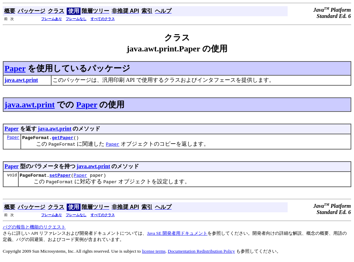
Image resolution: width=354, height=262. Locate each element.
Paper (15, 68)
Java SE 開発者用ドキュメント (177, 235)
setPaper (60, 177)
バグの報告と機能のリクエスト (34, 229)
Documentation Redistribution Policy (201, 253)
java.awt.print (29, 104)
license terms (154, 253)
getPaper (62, 138)
